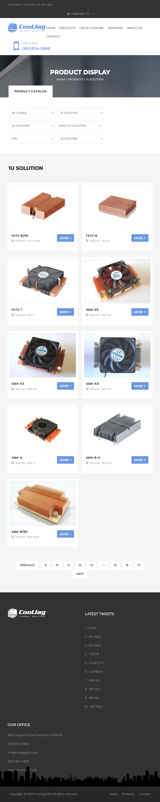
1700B (92, 628)
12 (80, 565)
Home (50, 28)
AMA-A (17, 458)
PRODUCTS (67, 28)
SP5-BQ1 (94, 689)
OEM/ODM (115, 28)
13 (91, 565)
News (112, 794)
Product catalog (30, 91)
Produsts (127, 794)
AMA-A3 (18, 384)
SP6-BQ (94, 680)
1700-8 (94, 654)
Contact (144, 794)
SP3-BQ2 (95, 646)
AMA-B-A (93, 458)
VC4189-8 (96, 672)
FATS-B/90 (20, 236)
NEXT (80, 574)
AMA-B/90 (19, 532)
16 (127, 565)
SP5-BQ (94, 698)
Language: (78, 13)
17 (139, 565)
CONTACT (53, 36)
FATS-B (91, 236)
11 (68, 565)
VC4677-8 (96, 663)
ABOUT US (134, 28)
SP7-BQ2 (95, 637)
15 (115, 565)
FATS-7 (17, 310)
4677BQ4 (96, 707)
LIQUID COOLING (91, 28)
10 (57, 565)
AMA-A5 (92, 310)
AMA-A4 (92, 384)
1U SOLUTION (95, 79)
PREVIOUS (27, 565)
